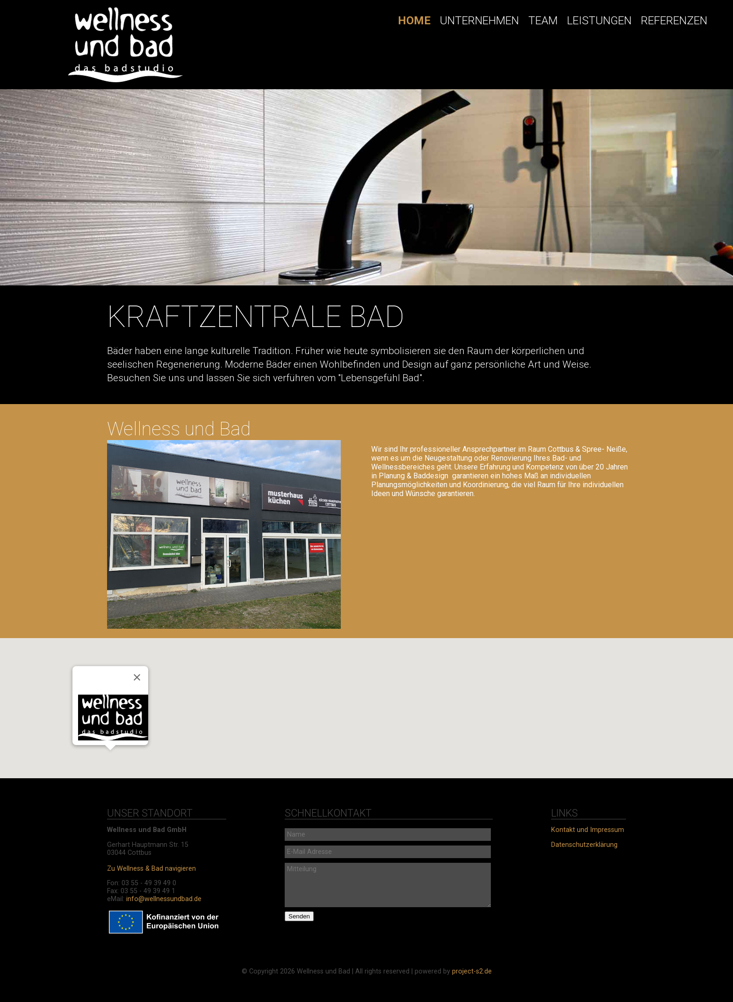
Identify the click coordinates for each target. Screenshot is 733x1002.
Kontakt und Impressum (587, 830)
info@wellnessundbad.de (163, 899)
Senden (299, 916)
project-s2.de (472, 971)
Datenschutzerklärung (584, 845)
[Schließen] (137, 677)
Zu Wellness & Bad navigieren (151, 869)
